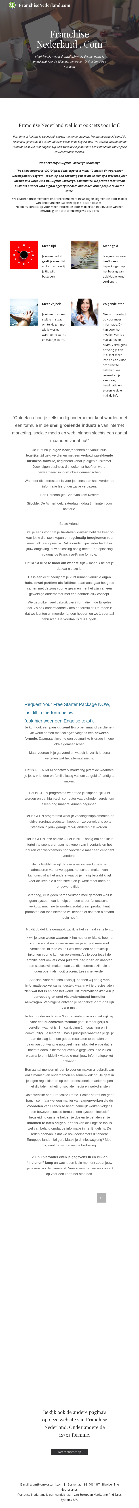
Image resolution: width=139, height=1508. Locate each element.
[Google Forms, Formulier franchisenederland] (69, 1295)
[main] (69, 38)
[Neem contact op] (69, 1452)
